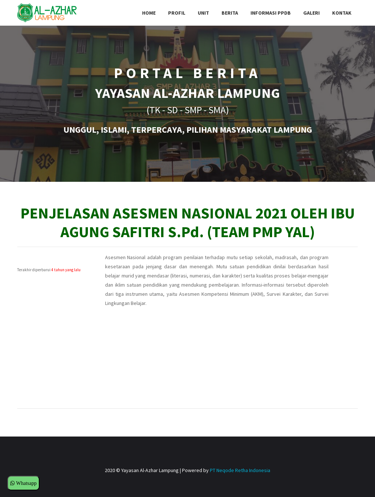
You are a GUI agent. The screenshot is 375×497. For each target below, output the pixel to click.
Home (149, 13)
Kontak (342, 13)
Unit (203, 13)
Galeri (311, 13)
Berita (230, 13)
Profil (176, 13)
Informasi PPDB (270, 13)
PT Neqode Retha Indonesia (240, 470)
